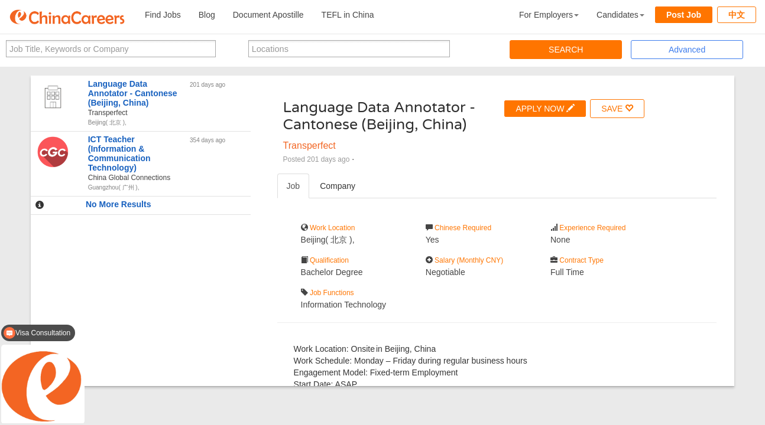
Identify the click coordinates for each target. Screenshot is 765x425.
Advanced (687, 49)
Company (337, 186)
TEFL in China (348, 14)
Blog (207, 14)
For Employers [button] (549, 14)
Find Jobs (163, 14)
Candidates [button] (620, 14)
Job (293, 186)
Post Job (683, 14)
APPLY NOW (545, 108)
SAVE (617, 108)
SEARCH (566, 49)
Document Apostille (268, 14)
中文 (736, 14)
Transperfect (309, 145)
